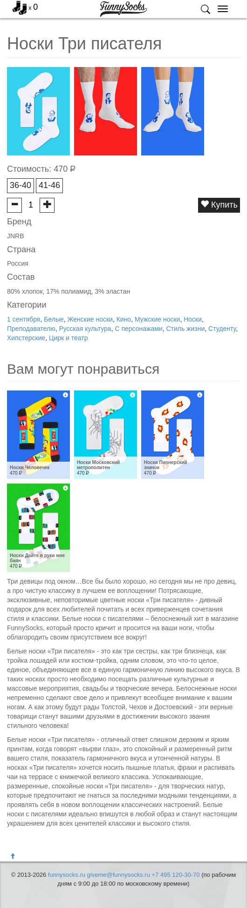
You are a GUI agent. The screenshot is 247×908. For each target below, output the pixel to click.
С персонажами (138, 328)
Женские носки (90, 319)
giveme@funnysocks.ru (118, 874)
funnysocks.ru (66, 874)
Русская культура (85, 328)
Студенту (222, 328)
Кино (124, 319)
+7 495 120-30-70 (176, 874)
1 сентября (23, 319)
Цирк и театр (68, 338)
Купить (219, 204)
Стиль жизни (185, 328)
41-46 (49, 185)
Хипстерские (26, 338)
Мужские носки (157, 319)
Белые (54, 319)
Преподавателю (31, 328)
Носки (193, 319)
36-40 (20, 185)
